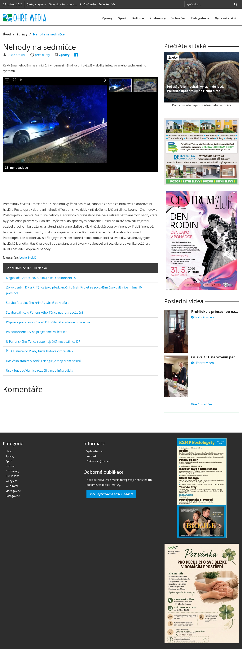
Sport (122, 18)
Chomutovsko (57, 4)
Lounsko (72, 4)
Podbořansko (88, 4)
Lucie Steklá (16, 55)
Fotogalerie (200, 18)
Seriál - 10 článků (26, 268)
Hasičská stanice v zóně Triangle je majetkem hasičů (43, 361)
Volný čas (178, 18)
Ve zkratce (12, 486)
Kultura (138, 18)
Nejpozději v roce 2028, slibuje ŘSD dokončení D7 (41, 278)
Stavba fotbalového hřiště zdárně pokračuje (37, 303)
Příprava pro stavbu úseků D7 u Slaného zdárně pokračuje (48, 322)
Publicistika (12, 476)
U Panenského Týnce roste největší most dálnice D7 (43, 341)
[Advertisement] (80, 185)
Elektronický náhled (98, 461)
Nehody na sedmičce (49, 34)
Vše (113, 4)
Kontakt (91, 456)
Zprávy (107, 18)
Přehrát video (202, 317)
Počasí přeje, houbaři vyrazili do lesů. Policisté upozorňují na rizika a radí (195, 88)
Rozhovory (158, 18)
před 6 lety (42, 55)
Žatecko (104, 4)
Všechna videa (201, 404)
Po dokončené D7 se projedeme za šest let (36, 332)
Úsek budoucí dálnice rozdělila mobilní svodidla (39, 370)
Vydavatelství (225, 18)
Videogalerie (13, 491)
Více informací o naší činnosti (111, 494)
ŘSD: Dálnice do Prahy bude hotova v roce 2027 (39, 351)
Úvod (7, 34)
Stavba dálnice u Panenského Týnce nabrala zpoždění (44, 312)
